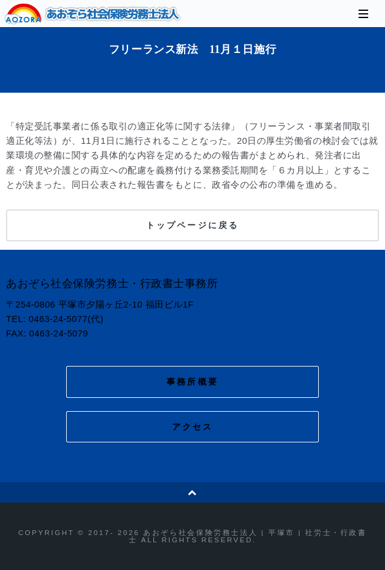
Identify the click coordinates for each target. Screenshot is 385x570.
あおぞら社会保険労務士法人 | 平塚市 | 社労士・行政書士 (93, 14)
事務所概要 (192, 381)
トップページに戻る (192, 225)
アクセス (193, 427)
